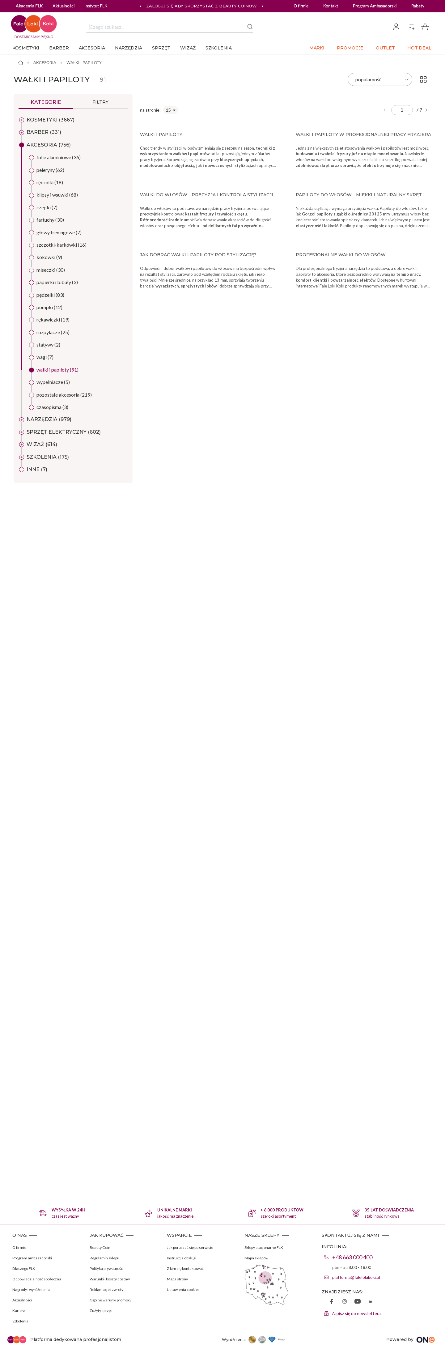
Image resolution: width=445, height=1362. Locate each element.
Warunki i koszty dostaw (113, 1278)
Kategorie (46, 102)
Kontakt (330, 6)
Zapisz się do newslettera (356, 1313)
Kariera (19, 1310)
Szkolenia (219, 48)
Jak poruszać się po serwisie (193, 1247)
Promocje (350, 48)
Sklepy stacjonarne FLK (266, 1247)
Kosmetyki (25, 48)
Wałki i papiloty (84, 62)
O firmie (301, 6)
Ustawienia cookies (185, 1289)
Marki (317, 48)
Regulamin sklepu (106, 1257)
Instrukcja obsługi (184, 1257)
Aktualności (23, 1299)
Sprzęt (161, 48)
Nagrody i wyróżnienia (33, 1289)
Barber (59, 48)
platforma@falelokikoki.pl (356, 1277)
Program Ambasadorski (374, 6)
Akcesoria (92, 48)
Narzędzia (128, 48)
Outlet (385, 48)
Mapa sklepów (258, 1257)
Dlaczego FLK (25, 1268)
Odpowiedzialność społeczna (40, 1278)
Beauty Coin (101, 1247)
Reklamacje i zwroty (108, 1289)
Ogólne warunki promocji (114, 1299)
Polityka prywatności (109, 1268)
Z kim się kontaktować (188, 1268)
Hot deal (419, 48)
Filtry (100, 102)
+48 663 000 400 (352, 1257)
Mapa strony (179, 1278)
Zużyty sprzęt (103, 1310)
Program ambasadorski (34, 1257)
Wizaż (188, 48)
